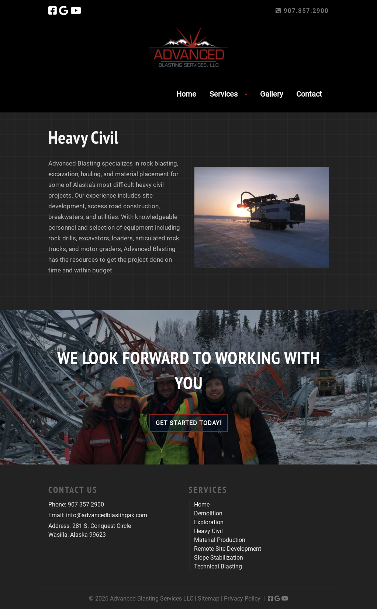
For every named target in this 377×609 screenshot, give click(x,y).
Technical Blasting (218, 566)
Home (186, 94)
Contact (309, 94)
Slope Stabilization (218, 557)
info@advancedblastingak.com (106, 515)
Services (224, 94)
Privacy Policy (242, 598)
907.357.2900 (302, 10)
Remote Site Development (227, 548)
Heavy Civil (208, 531)
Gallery (271, 94)
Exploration (209, 522)
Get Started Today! (189, 423)
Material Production (219, 539)
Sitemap (208, 598)
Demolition (208, 513)
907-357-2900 (86, 504)
